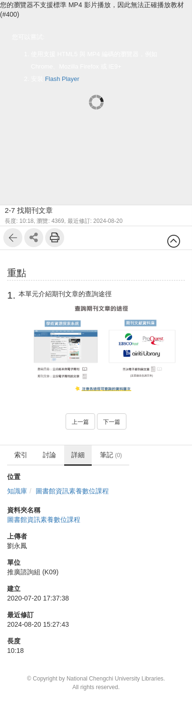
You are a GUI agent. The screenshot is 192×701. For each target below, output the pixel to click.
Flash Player (62, 78)
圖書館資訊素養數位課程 (72, 491)
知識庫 (17, 491)
